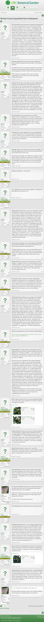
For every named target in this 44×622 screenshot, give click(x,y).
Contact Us (39, 618)
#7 (42, 186)
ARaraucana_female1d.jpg (26, 418)
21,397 (8, 184)
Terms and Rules (40, 619)
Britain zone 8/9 (6, 79)
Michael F (3, 69)
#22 (42, 544)
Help (43, 618)
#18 (42, 467)
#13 (42, 328)
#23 (42, 568)
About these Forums (34, 9)
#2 (42, 79)
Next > (5, 21)
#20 (42, 504)
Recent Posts (3, 12)
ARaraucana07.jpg (25, 558)
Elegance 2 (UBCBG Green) (5, 618)
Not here (7, 186)
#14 (42, 347)
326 (8, 499)
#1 (42, 57)
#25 (42, 605)
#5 (42, 146)
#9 (42, 240)
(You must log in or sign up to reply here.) (36, 608)
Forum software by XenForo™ (10, 619)
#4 (42, 129)
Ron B (2, 179)
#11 (42, 276)
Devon (8, 38)
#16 (42, 428)
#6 (42, 167)
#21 (42, 523)
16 (8, 35)
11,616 (8, 75)
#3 (42, 111)
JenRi (2, 497)
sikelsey (3, 32)
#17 (42, 446)
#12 (42, 294)
